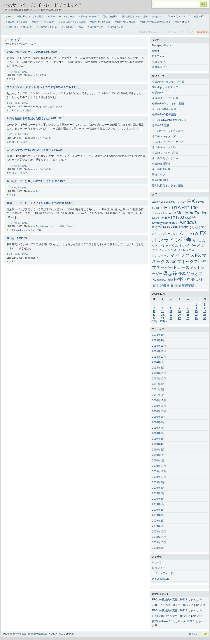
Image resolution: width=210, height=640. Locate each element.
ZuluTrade (158, 56)
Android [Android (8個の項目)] (157, 202)
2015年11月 (159, 351)
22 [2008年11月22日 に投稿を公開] (196, 314)
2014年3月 (158, 367)
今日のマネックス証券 (43, 22)
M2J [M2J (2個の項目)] (174, 213)
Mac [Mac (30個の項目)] (181, 212)
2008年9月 (158, 548)
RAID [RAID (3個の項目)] (164, 217)
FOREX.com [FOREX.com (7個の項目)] (177, 202)
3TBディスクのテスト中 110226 (171, 605)
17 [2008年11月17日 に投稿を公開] (154, 314)
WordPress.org (161, 578)
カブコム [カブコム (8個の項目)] (198, 240)
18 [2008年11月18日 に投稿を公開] (162, 314)
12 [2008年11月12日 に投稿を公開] (171, 311)
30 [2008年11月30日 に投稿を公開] (204, 318)
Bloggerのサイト (162, 45)
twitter (155, 50)
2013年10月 (159, 378)
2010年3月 (158, 449)
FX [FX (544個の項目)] (191, 201)
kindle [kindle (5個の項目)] (167, 213)
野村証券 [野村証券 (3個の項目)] (176, 285)
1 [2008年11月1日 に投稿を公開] (196, 304)
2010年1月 (158, 460)
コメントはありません (17, 71)
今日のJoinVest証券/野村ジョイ (155, 22)
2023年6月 (158, 334)
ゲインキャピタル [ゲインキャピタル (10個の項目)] (165, 245)
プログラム (71, 226)
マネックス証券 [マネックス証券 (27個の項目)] (191, 261)
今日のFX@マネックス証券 (71, 22)
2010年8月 (158, 422)
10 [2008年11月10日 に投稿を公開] (154, 311)
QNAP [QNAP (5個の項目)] (156, 217)
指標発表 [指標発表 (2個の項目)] (161, 280)
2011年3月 (158, 384)
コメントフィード (162, 573)
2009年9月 (158, 482)
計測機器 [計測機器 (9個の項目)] (163, 285)
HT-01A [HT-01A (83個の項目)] (172, 207)
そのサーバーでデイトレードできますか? (42, 5)
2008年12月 (159, 531)
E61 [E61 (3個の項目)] (166, 202)
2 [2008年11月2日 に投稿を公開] (204, 304)
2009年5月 (158, 504)
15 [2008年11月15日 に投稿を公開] (196, 311)
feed (202, 32)
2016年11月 (159, 345)
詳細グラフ (157, 16)
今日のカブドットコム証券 (18, 27)
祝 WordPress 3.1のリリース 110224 (173, 621)
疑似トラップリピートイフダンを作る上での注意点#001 (40, 203)
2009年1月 (158, 526)
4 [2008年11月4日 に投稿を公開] (162, 307)
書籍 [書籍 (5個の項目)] (170, 280)
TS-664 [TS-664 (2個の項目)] (175, 223)
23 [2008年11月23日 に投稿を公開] (204, 314)
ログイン (157, 562)
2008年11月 (159, 537)
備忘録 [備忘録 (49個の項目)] (170, 273)
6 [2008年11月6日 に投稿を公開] (179, 307)
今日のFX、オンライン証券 (30, 16)
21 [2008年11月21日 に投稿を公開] (187, 314)
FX (36, 75)
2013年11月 (159, 373)
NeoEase (42, 634)
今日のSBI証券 (182, 22)
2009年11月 (159, 471)
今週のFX (199, 16)
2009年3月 (158, 515)
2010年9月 (158, 416)
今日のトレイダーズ (89, 16)
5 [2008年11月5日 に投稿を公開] (171, 307)
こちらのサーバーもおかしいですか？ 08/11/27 (34, 149)
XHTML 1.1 (59, 634)
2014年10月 (159, 356)
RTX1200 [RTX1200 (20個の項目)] (176, 217)
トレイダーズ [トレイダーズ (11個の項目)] (189, 245)
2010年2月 (158, 455)
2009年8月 (158, 487)
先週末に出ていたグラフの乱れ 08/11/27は (32, 52)
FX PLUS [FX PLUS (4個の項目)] (157, 208)
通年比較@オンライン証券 (135, 16)
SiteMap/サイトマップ (179, 16)
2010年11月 (159, 405)
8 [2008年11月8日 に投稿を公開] (196, 307)
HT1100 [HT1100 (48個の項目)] (190, 207)
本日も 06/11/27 (17, 238)
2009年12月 (159, 466)
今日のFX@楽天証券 (125, 22)
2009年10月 (159, 476)
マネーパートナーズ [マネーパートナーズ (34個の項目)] (170, 267)
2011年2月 (158, 389)
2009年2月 (158, 520)
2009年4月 (158, 509)
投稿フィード (160, 567)
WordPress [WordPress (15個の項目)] (161, 227)
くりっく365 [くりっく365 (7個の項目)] (197, 227)
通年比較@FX (110, 16)
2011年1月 (158, 395)
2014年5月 (158, 362)
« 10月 (154, 321)
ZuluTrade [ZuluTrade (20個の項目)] (179, 227)
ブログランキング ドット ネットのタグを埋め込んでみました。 (44, 87)
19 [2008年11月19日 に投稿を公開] (171, 314)
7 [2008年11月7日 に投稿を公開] (187, 307)
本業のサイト (160, 67)
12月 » (163, 321)
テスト (59, 106)
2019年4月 (158, 340)
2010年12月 (159, 400)
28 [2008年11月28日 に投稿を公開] (187, 318)
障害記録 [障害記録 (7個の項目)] (188, 285)
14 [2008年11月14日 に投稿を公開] (187, 311)
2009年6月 (158, 498)
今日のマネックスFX (46, 27)
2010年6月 (158, 433)
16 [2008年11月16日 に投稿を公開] (204, 311)
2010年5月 (158, 438)
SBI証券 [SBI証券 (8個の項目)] (190, 217)
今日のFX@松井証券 (100, 22)
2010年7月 (158, 427)
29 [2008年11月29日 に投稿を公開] (196, 318)
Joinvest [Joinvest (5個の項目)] (157, 213)
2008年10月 (159, 542)
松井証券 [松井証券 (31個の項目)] (182, 279)
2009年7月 (158, 493)
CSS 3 (73, 634)
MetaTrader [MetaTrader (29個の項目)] (195, 212)
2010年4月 (158, 444)
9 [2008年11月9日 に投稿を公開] (204, 307)
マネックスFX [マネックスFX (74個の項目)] (185, 255)
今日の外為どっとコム (72, 27)
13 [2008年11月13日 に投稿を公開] (179, 311)
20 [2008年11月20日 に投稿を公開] (179, 314)
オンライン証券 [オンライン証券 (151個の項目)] (171, 240)
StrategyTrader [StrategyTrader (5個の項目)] (161, 222)
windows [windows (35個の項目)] (188, 222)
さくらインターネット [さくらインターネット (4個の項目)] (165, 233)
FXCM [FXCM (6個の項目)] (200, 202)
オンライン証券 (47, 106)
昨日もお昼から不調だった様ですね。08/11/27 (34, 118)
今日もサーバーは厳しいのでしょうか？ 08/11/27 (36, 181)
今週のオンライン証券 (16, 22)
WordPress (21, 634)
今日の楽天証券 (115, 27)
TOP (204, 634)
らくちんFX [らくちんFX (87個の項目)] (192, 233)
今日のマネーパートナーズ (61, 16)
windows (43, 226)
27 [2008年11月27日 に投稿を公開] (179, 318)
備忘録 (42, 75)
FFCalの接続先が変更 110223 (169, 599)
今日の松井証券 (95, 27)
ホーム (8, 16)
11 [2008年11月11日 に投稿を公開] (162, 311)
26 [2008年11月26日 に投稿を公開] (171, 318)
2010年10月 (159, 411)
